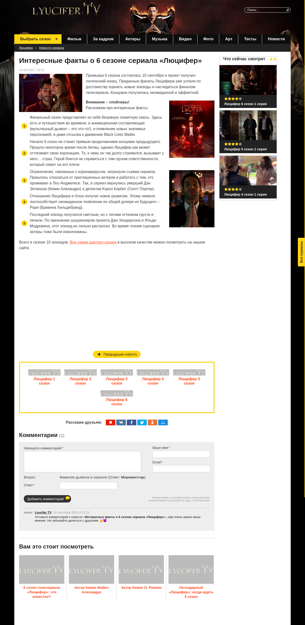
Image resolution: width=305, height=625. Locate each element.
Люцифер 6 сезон (116, 406)
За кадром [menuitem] (103, 39)
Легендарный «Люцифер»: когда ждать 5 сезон (191, 594)
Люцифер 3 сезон (116, 383)
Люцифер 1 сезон (44, 383)
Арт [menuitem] (229, 39)
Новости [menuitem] (276, 39)
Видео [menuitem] (185, 39)
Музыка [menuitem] (159, 39)
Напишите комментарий (42, 452)
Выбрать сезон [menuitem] (35, 39)
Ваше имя (160, 452)
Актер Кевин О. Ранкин (141, 590)
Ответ (28, 489)
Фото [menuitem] (208, 39)
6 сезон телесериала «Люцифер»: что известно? (41, 594)
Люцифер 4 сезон (153, 383)
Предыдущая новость (120, 354)
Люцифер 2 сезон (80, 383)
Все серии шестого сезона (93, 242)
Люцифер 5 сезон (189, 383)
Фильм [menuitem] (74, 39)
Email (156, 466)
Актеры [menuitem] (132, 39)
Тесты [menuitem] (250, 39)
